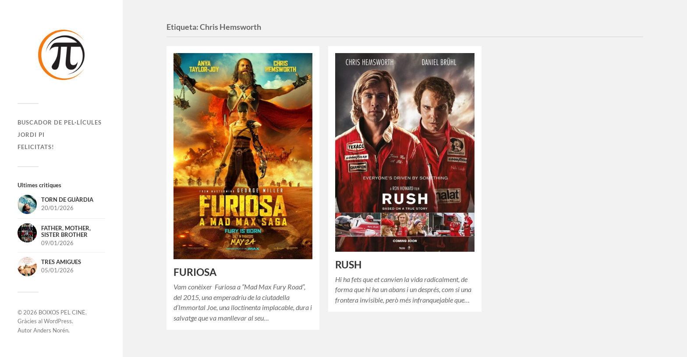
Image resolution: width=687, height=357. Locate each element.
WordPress (58, 321)
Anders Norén (50, 330)
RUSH (348, 265)
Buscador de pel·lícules (60, 122)
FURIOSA (195, 272)
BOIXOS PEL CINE (62, 312)
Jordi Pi (31, 134)
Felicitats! (36, 146)
